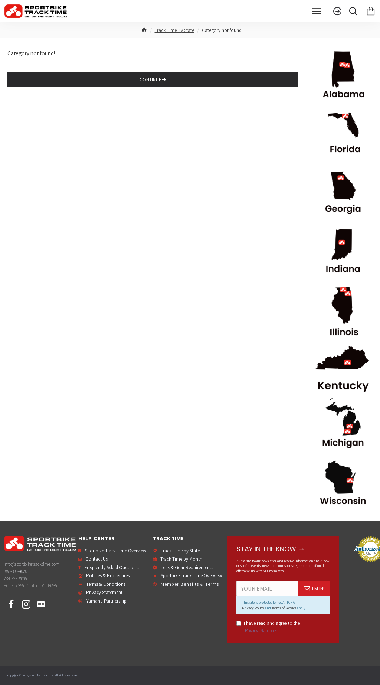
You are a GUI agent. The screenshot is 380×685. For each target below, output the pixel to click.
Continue (150, 79)
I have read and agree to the (268, 627)
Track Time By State (174, 30)
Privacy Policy (253, 608)
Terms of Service (284, 608)
